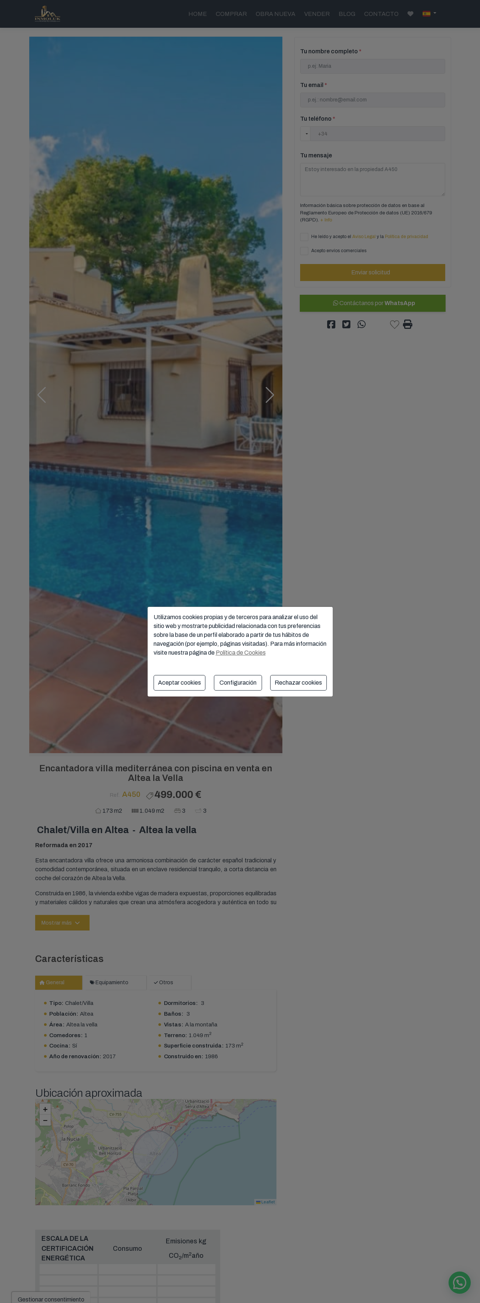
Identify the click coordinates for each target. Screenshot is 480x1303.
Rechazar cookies (298, 682)
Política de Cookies (241, 652)
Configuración (237, 682)
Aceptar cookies (179, 682)
